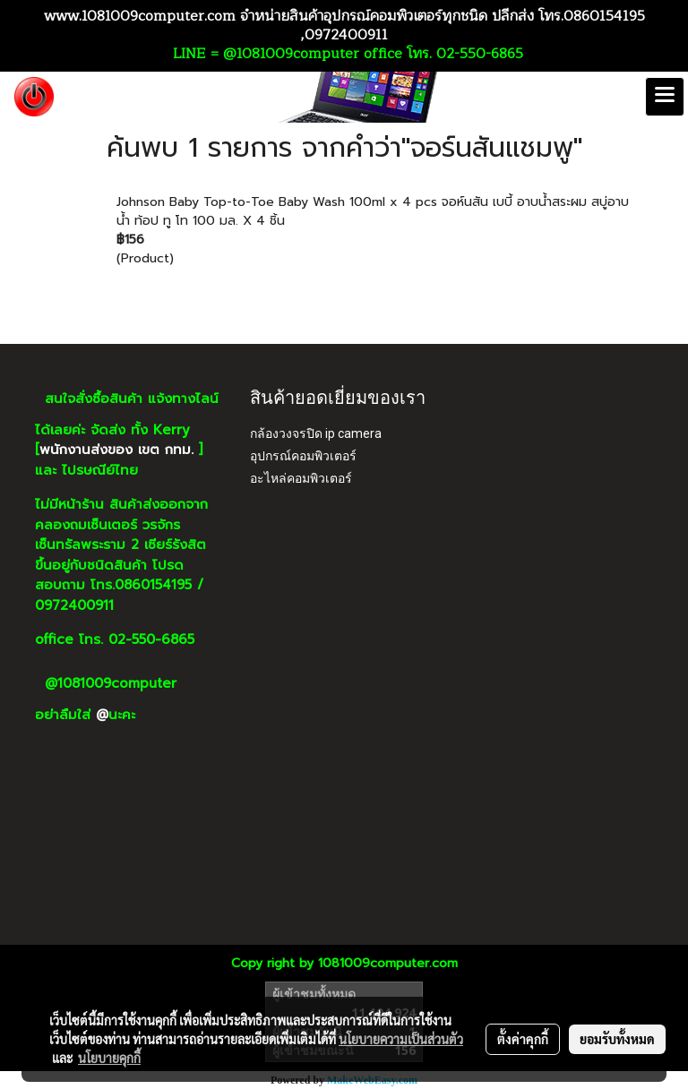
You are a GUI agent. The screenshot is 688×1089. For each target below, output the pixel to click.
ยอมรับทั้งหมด (617, 1039)
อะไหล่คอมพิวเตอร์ (301, 478)
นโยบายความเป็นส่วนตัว (401, 1039)
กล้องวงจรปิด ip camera (316, 433)
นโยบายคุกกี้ (109, 1058)
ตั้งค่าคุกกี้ (522, 1039)
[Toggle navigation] (664, 96)
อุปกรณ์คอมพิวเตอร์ (303, 456)
